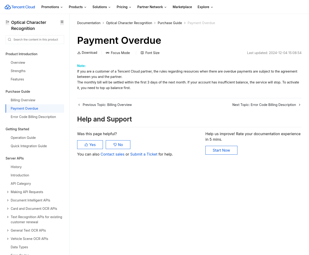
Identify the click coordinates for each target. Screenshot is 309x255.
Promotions (52, 7)
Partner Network (152, 7)
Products (78, 7)
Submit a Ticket (144, 154)
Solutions (101, 7)
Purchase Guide (170, 23)
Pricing (124, 7)
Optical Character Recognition (129, 23)
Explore (206, 7)
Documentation (89, 23)
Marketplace (182, 7)
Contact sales (113, 154)
